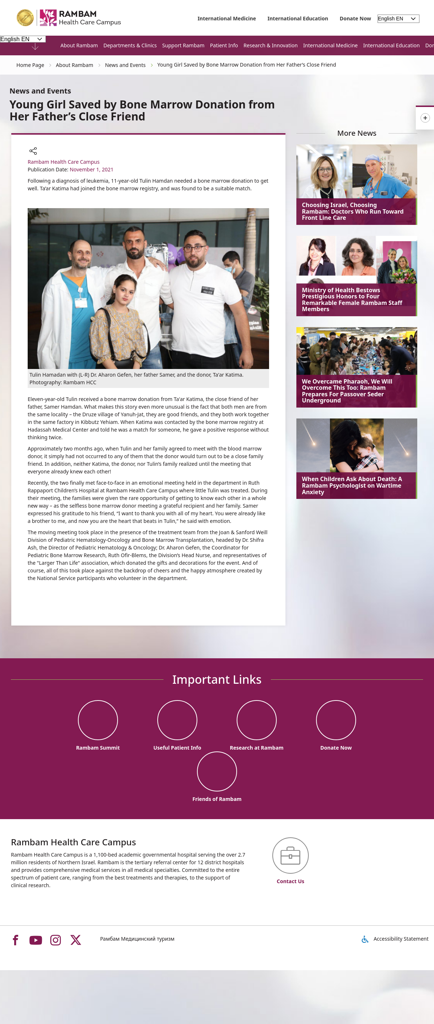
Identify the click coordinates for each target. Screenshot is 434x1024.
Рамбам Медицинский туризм (137, 938)
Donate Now (355, 18)
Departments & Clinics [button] (130, 45)
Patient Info (224, 45)
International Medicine (227, 18)
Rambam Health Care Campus (63, 161)
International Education (298, 18)
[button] (33, 152)
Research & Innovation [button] (271, 45)
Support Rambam (183, 45)
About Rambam (79, 45)
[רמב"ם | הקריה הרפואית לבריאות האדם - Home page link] (69, 17)
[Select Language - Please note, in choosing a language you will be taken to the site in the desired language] (23, 39)
